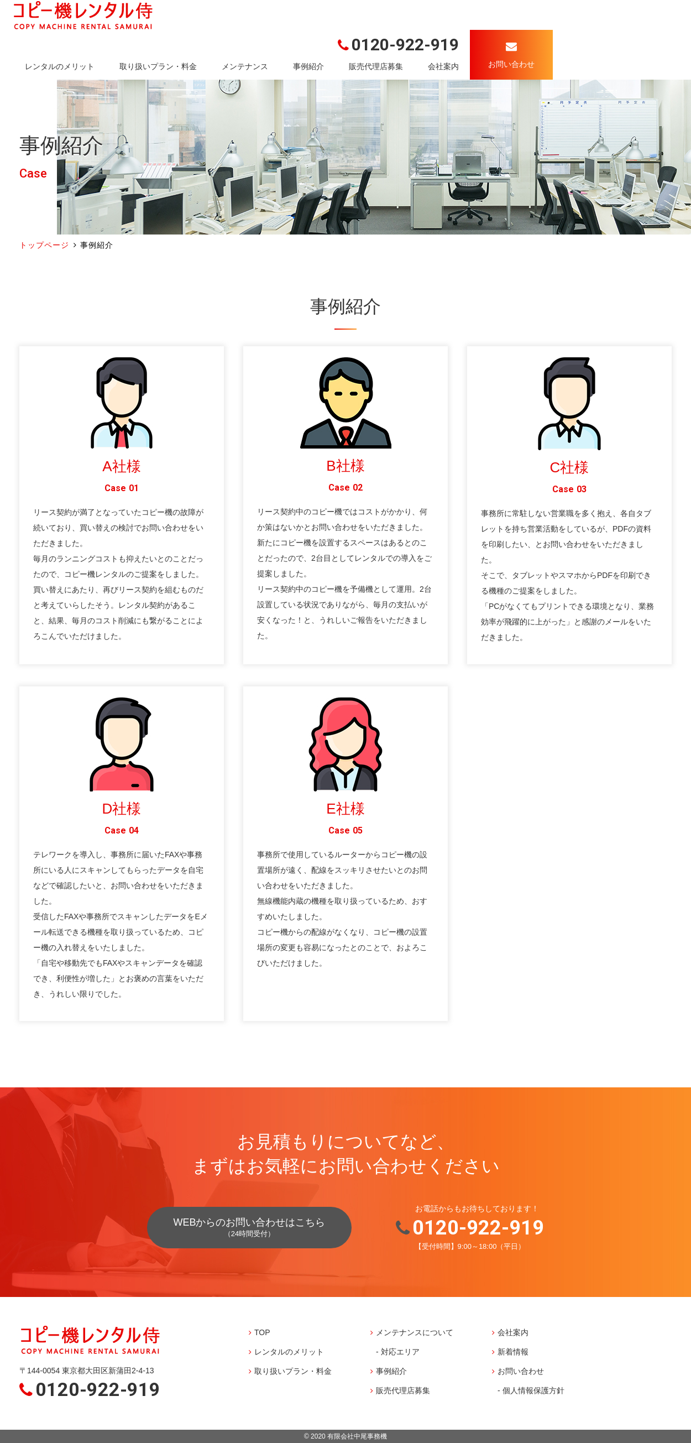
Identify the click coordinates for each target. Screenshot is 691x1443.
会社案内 (443, 66)
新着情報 (513, 1351)
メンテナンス (245, 66)
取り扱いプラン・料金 (158, 66)
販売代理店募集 (376, 66)
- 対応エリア (398, 1351)
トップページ (44, 245)
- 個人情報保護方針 (531, 1390)
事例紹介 (308, 66)
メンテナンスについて (414, 1332)
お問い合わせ (521, 1371)
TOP (262, 1332)
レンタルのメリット (60, 66)
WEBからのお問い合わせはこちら (249, 1228)
